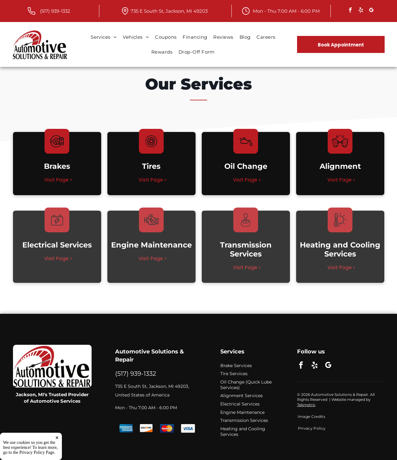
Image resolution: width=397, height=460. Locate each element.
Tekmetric (306, 404)
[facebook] (350, 10)
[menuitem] (104, 37)
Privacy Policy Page (36, 452)
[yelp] (361, 10)
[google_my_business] (371, 10)
